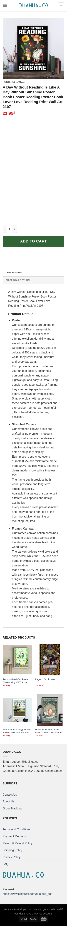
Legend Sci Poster (45, 679)
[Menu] (5, 5)
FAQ (5, 864)
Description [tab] (14, 272)
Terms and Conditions (16, 829)
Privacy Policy (12, 857)
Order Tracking (12, 808)
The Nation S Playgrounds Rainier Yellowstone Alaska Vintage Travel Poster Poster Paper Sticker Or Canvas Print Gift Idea (17, 731)
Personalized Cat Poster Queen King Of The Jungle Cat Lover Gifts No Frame (17, 681)
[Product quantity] (9, 229)
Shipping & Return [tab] (18, 280)
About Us (8, 801)
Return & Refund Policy (17, 843)
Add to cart (33, 241)
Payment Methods (14, 836)
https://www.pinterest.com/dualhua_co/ (27, 893)
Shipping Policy (12, 850)
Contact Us (10, 794)
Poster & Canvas (14, 82)
